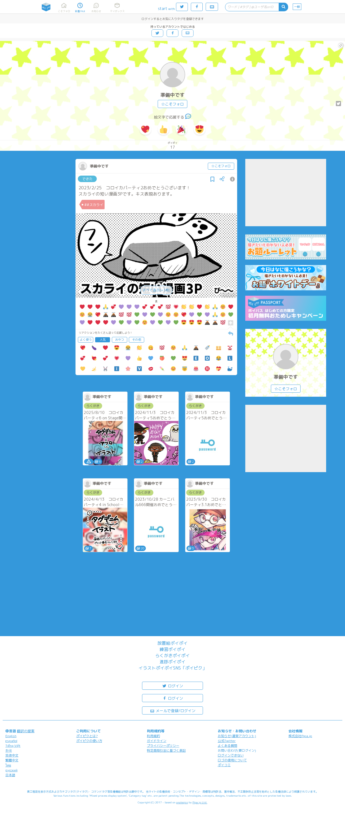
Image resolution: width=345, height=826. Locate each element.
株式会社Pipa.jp (300, 736)
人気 (103, 339)
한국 (8, 750)
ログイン (172, 685)
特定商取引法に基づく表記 (166, 750)
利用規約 (153, 736)
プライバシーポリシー (163, 745)
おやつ (119, 339)
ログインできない (231, 755)
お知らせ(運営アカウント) (237, 736)
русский (11, 770)
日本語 (10, 775)
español (11, 740)
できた (87, 178)
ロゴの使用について (232, 760)
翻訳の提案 (25, 731)
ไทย (8, 765)
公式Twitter (227, 740)
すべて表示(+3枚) (156, 290)
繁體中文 (11, 760)
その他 (136, 339)
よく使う (86, 339)
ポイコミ (224, 765)
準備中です (172, 95)
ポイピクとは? (87, 736)
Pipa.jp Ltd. (199, 802)
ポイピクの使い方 (89, 740)
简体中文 (11, 755)
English (10, 736)
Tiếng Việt (12, 745)
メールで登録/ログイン (172, 710)
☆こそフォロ (172, 104)
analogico (182, 802)
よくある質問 (227, 745)
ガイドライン (156, 740)
